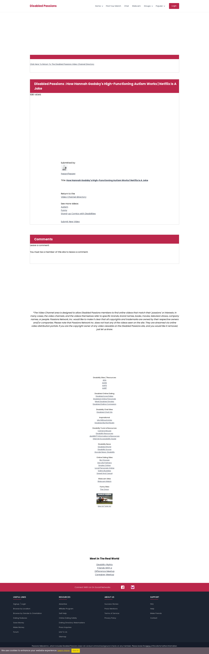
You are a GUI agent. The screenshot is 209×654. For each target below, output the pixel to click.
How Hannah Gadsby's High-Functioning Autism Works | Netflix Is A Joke (107, 180)
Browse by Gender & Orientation (27, 613)
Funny (64, 210)
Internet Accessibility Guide (104, 439)
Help (152, 608)
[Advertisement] (104, 32)
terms (148, 646)
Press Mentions (111, 608)
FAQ (152, 604)
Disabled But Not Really (104, 423)
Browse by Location (21, 608)
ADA (104, 380)
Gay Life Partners (104, 462)
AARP (104, 388)
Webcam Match (104, 481)
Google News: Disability (105, 452)
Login (23, 604)
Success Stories (111, 604)
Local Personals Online (104, 468)
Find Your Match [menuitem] (113, 6)
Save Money (18, 622)
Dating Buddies (104, 470)
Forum (16, 632)
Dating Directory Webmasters (72, 622)
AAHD (104, 383)
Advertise (63, 604)
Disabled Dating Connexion (104, 404)
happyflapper (68, 173)
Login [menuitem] (174, 6)
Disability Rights (104, 564)
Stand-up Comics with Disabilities (78, 213)
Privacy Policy (110, 618)
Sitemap (62, 636)
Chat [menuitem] (126, 6)
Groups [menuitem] (147, 6)
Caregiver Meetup (104, 574)
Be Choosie (105, 460)
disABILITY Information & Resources (105, 436)
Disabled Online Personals (104, 399)
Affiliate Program (66, 608)
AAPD (104, 385)
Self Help (63, 613)
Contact (153, 618)
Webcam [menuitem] (136, 6)
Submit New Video (70, 221)
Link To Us (63, 632)
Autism (64, 207)
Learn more (63, 650)
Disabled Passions (43, 6)
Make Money (18, 627)
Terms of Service (111, 613)
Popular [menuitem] (159, 6)
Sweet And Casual (104, 473)
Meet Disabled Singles (104, 401)
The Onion (104, 489)
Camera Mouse (104, 431)
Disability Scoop (104, 449)
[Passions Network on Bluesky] (132, 587)
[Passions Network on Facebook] (122, 587)
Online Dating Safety (68, 618)
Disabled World (104, 446)
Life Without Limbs (104, 420)
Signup (16, 604)
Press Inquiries (65, 627)
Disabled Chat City (104, 412)
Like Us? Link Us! (104, 504)
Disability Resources (104, 433)
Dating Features (20, 618)
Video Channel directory (73, 197)
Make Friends (156, 613)
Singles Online (104, 465)
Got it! (76, 650)
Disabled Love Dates (104, 396)
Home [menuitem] (98, 6)
